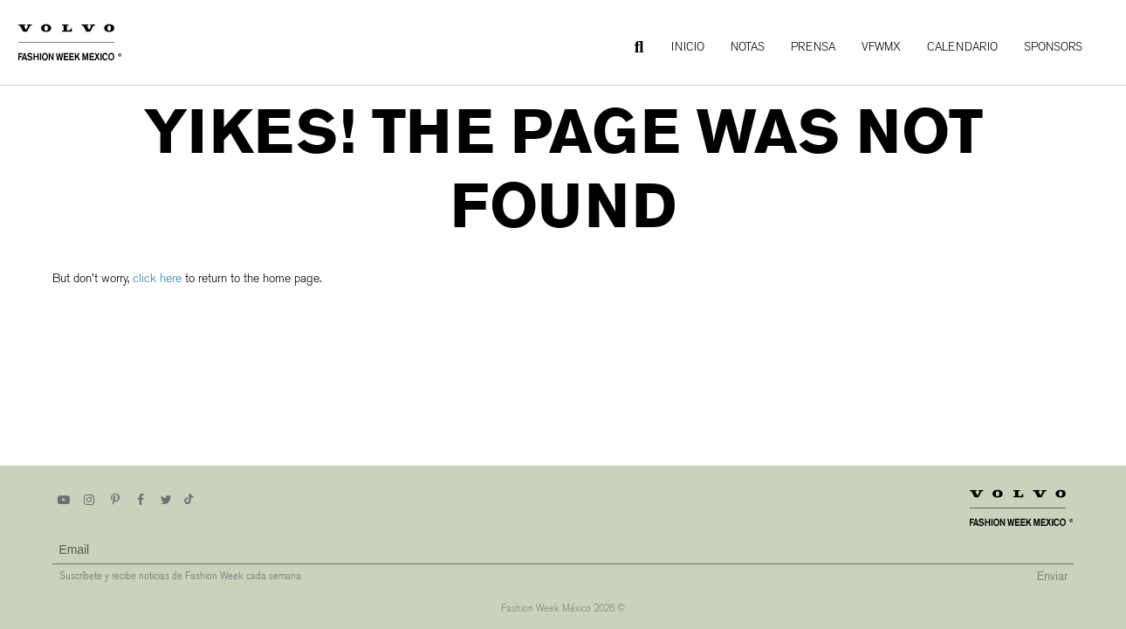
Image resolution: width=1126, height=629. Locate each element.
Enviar (1052, 576)
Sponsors (1053, 46)
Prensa (813, 46)
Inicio (687, 46)
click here (157, 278)
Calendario (962, 46)
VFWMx (881, 46)
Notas (748, 46)
